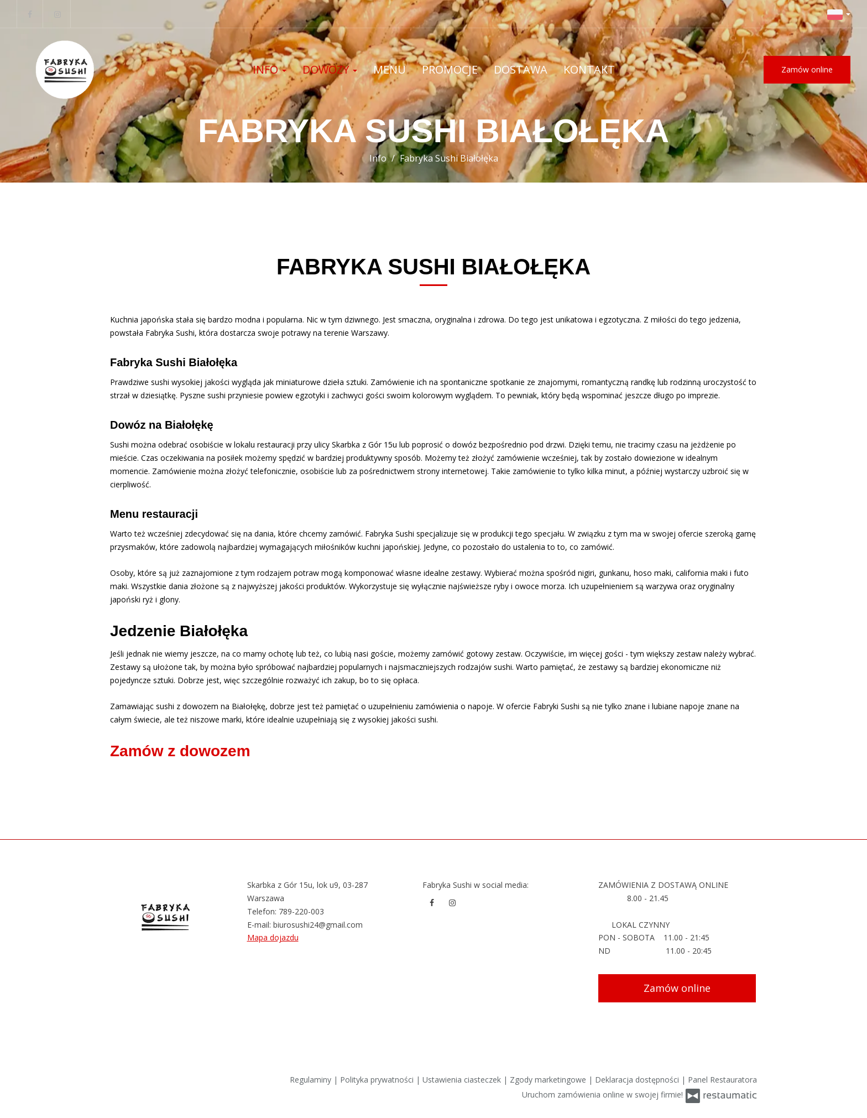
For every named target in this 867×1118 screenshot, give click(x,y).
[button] (838, 13)
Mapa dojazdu (273, 937)
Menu (389, 69)
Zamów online (807, 69)
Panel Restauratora (722, 1079)
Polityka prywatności (378, 1079)
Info (269, 69)
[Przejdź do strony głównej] (88, 70)
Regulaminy (311, 1079)
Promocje (450, 69)
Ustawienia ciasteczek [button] (462, 1079)
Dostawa (520, 69)
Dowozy (329, 69)
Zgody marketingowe (549, 1079)
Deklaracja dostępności (638, 1079)
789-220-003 (301, 911)
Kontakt (589, 69)
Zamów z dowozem (180, 751)
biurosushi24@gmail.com (318, 924)
